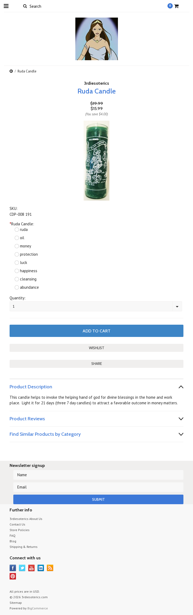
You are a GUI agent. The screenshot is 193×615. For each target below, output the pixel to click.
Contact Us (17, 524)
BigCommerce (37, 608)
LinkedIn (41, 568)
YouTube (31, 568)
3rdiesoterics (96, 83)
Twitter (22, 568)
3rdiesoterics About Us (26, 519)
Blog (13, 541)
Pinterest (13, 576)
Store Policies (20, 530)
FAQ (12, 535)
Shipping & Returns (24, 547)
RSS (50, 568)
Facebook (13, 568)
